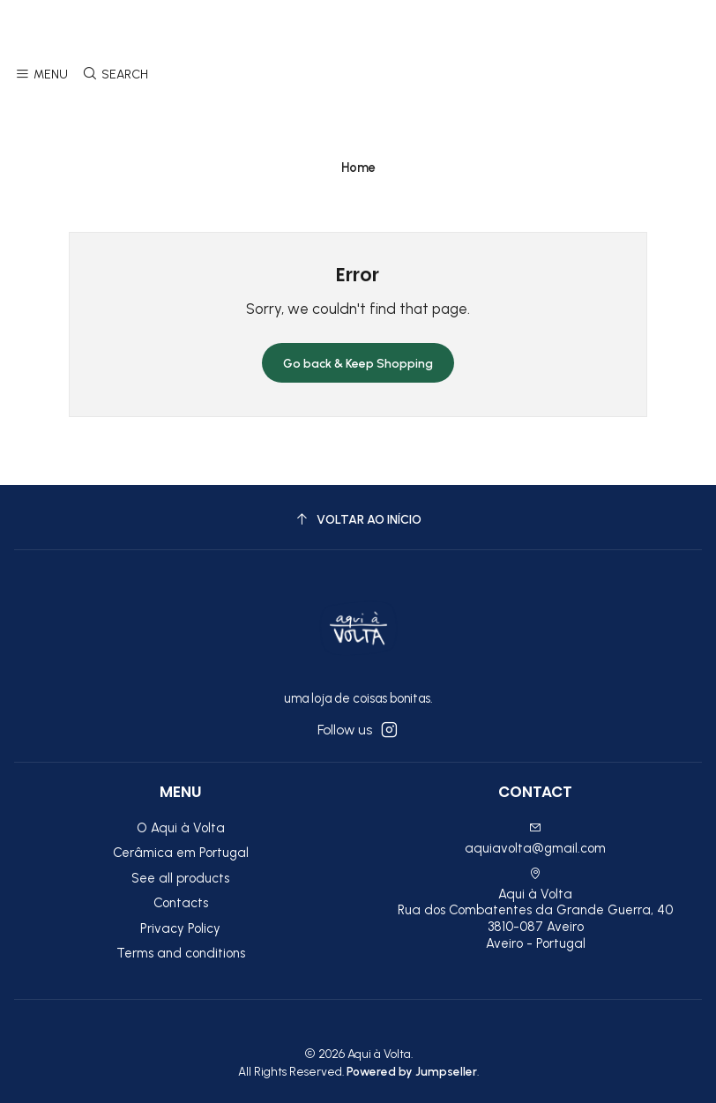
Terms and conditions (180, 953)
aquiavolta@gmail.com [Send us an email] (535, 839)
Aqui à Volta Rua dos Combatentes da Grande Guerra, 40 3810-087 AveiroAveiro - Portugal (535, 909)
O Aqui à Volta (181, 828)
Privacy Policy (180, 928)
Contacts (180, 903)
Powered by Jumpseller (412, 1071)
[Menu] (41, 75)
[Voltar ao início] (358, 520)
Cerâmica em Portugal (181, 853)
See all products (180, 878)
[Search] (114, 75)
